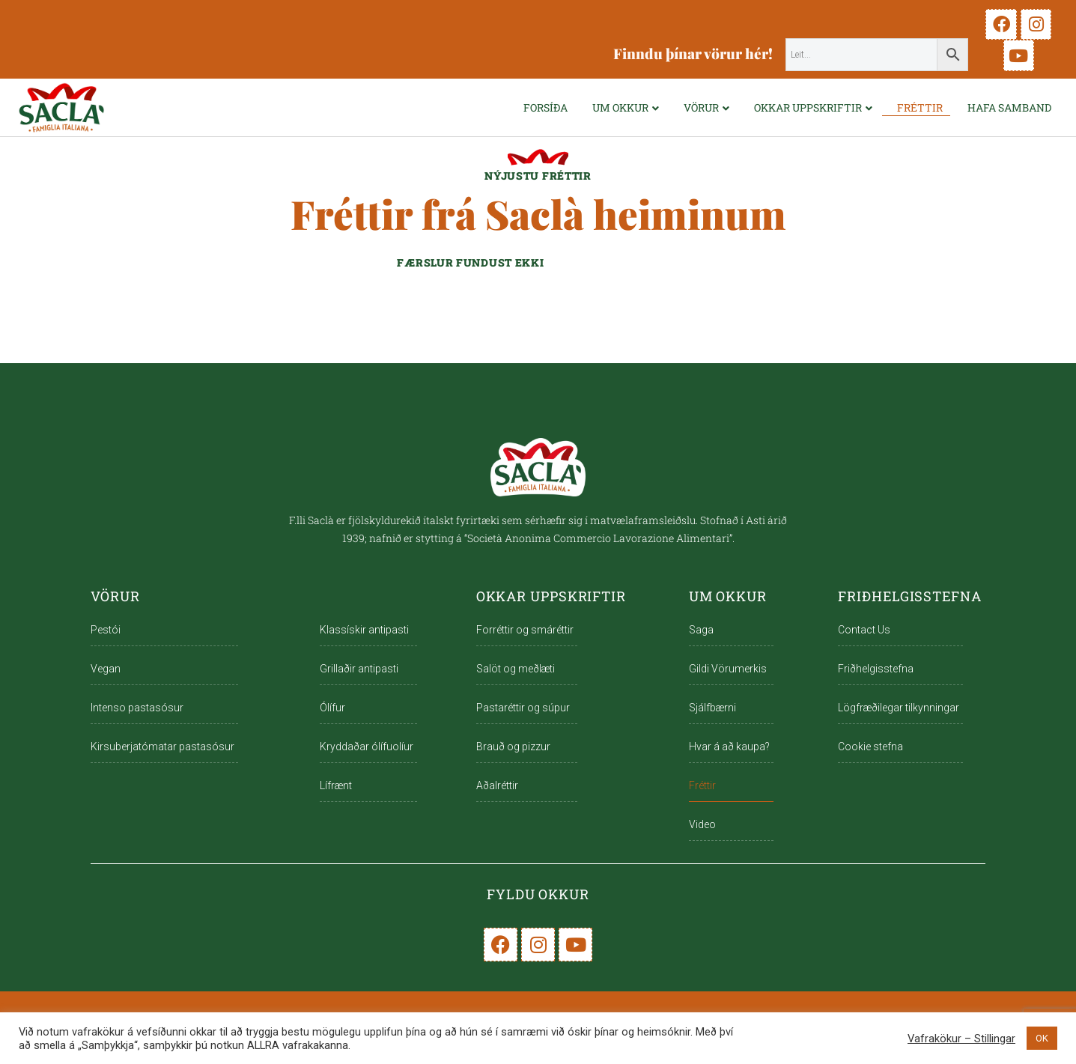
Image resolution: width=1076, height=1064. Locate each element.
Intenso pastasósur (137, 708)
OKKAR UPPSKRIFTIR (808, 107)
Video (702, 824)
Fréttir (920, 107)
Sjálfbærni (712, 708)
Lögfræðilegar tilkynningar (898, 708)
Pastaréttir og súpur (523, 708)
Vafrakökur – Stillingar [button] (961, 1038)
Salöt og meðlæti (515, 669)
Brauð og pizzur (513, 747)
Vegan (106, 669)
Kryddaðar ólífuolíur (366, 747)
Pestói (106, 630)
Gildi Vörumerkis (728, 669)
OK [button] (1042, 1038)
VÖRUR (701, 107)
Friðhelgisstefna (876, 669)
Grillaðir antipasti (359, 669)
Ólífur (332, 708)
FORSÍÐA (545, 107)
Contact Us (864, 630)
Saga (701, 630)
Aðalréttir (497, 785)
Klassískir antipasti (364, 630)
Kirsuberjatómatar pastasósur (162, 747)
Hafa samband (1009, 107)
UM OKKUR (620, 107)
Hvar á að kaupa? (729, 747)
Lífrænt (336, 785)
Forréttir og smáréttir (525, 630)
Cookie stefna (870, 747)
